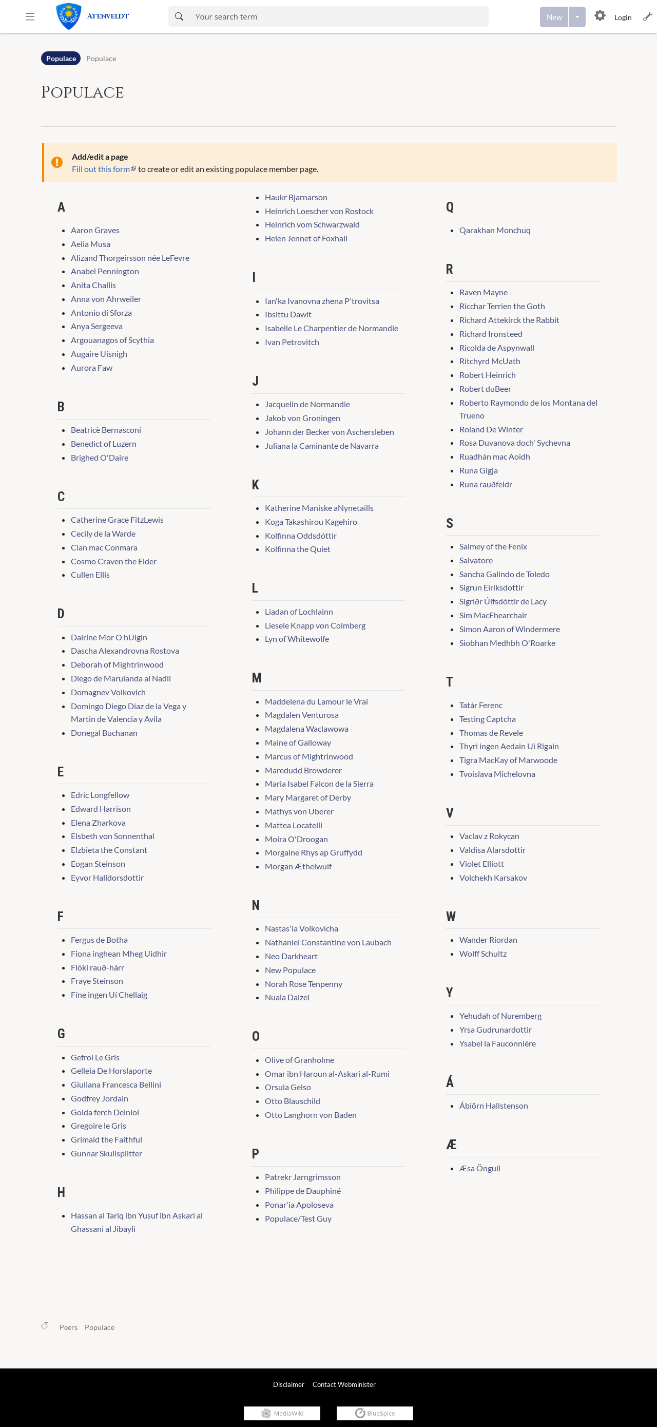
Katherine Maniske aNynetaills (319, 507)
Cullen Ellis (90, 574)
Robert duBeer (485, 388)
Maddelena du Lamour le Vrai (316, 701)
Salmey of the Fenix (493, 546)
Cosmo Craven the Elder (114, 561)
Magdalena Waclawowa (307, 728)
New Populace (290, 970)
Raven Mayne (483, 292)
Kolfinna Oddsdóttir (301, 535)
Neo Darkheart (291, 956)
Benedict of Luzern (104, 443)
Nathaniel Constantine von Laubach (328, 942)
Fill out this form (101, 169)
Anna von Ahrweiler (106, 298)
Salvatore (476, 560)
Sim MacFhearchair (493, 615)
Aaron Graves (95, 230)
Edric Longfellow (100, 795)
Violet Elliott (481, 863)
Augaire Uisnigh (99, 353)
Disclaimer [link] (288, 1384)
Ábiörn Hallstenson (493, 1105)
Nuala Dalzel (287, 997)
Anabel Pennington (105, 271)
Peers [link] (69, 1327)
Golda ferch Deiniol (105, 1112)
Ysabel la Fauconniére (497, 1043)
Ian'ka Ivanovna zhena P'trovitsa (322, 301)
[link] (104, 16)
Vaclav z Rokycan (489, 836)
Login (623, 17)
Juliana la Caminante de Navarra (322, 445)
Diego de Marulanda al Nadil (121, 678)
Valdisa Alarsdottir (492, 849)
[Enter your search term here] (339, 16)
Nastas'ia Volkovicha (301, 928)
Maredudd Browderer (303, 770)
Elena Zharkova (98, 822)
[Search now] (178, 16)
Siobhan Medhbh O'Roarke (507, 643)
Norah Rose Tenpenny (303, 983)
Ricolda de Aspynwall (496, 347)
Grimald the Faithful (106, 1139)
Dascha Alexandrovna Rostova (125, 650)
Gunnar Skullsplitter (106, 1153)
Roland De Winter (491, 429)
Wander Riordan (488, 939)
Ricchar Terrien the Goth (502, 306)
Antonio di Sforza (101, 312)
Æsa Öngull (479, 1168)
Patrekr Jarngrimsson (303, 1177)
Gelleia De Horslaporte (111, 1070)
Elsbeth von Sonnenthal (112, 836)
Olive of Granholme (299, 1059)
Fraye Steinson (97, 980)
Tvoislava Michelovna (497, 773)
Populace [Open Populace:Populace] (101, 58)
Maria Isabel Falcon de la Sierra (319, 783)
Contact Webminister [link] (344, 1384)
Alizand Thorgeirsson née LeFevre (130, 257)
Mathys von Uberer (299, 811)
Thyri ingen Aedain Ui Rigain (509, 746)
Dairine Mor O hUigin (109, 637)
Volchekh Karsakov (493, 877)
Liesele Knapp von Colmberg (315, 625)
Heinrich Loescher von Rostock (319, 211)
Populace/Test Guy (298, 1218)
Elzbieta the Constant (109, 849)
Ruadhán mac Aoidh (494, 456)
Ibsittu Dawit (288, 314)
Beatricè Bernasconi (106, 429)
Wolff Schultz (483, 953)
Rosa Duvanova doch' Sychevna (514, 442)
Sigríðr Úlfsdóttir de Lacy (503, 601)
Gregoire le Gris (98, 1125)
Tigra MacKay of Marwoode (508, 760)
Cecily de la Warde (103, 533)
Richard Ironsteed (491, 333)
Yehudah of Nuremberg (500, 1015)
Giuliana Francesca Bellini (116, 1084)
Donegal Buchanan (104, 732)
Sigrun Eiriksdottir (491, 587)
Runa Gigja (478, 470)
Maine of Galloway (298, 742)
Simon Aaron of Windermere (509, 629)
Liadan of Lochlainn (299, 611)
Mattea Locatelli (293, 825)
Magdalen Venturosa (302, 714)
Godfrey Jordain (99, 1098)
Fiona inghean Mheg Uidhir (119, 953)
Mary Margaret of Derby (308, 797)
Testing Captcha (487, 719)
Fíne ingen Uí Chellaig (109, 994)
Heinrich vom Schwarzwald (312, 224)
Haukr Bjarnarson (296, 197)
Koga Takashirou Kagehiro (311, 521)
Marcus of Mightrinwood (309, 756)
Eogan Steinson (98, 863)
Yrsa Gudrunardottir (495, 1029)
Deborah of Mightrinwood (117, 664)
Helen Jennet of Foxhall (306, 238)
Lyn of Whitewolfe (297, 638)
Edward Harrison (101, 808)
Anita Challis (93, 285)
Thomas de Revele (491, 732)
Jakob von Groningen (302, 418)
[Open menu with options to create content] (577, 17)
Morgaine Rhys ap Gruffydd (313, 852)
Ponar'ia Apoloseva (299, 1204)
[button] (30, 16)
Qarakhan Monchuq (495, 230)
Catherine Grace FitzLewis (117, 519)
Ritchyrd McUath (489, 361)
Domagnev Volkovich (108, 692)
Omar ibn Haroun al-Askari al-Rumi (327, 1073)
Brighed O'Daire (99, 457)
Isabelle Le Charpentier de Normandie (331, 328)
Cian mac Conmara (104, 547)
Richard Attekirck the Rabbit (509, 320)
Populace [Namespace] (61, 58)
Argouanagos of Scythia (112, 340)
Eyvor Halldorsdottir (107, 877)
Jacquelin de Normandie (307, 404)
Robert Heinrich (487, 374)
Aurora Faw (91, 367)
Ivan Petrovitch (292, 342)
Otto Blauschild (292, 1101)
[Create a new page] (554, 17)
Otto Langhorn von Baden (311, 1114)
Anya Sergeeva (97, 326)
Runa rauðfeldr (485, 484)
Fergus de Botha (99, 939)
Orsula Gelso (288, 1087)
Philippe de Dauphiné (303, 1190)
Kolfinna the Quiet (298, 549)
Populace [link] (99, 1327)
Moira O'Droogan (296, 839)
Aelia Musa (90, 244)
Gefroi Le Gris (95, 1057)
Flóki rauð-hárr (97, 967)
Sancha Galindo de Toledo (504, 574)
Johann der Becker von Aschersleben (329, 431)
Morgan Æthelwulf (298, 866)
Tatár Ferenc (481, 705)
